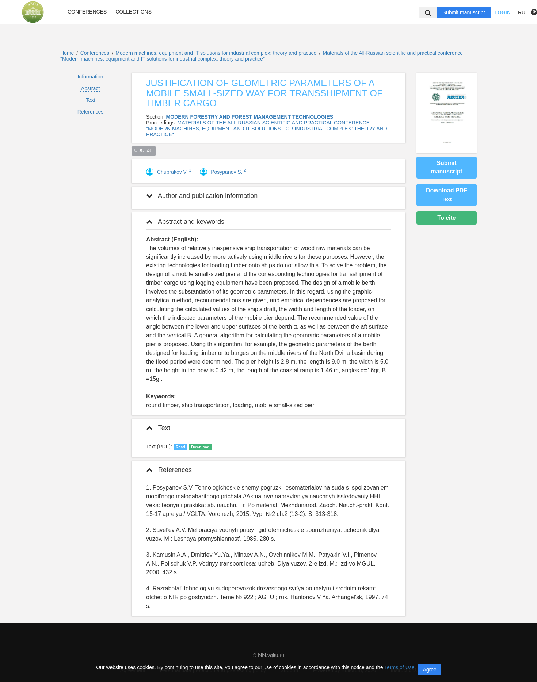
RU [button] (521, 12)
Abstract (90, 88)
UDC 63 (143, 150)
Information (90, 77)
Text (90, 100)
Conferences (87, 12)
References (90, 112)
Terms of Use (399, 667)
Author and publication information (202, 195)
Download (200, 447)
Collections (133, 12)
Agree (429, 670)
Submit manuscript (464, 12)
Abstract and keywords (185, 221)
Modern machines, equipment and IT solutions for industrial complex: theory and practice (216, 53)
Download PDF (446, 194)
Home (67, 53)
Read (180, 447)
